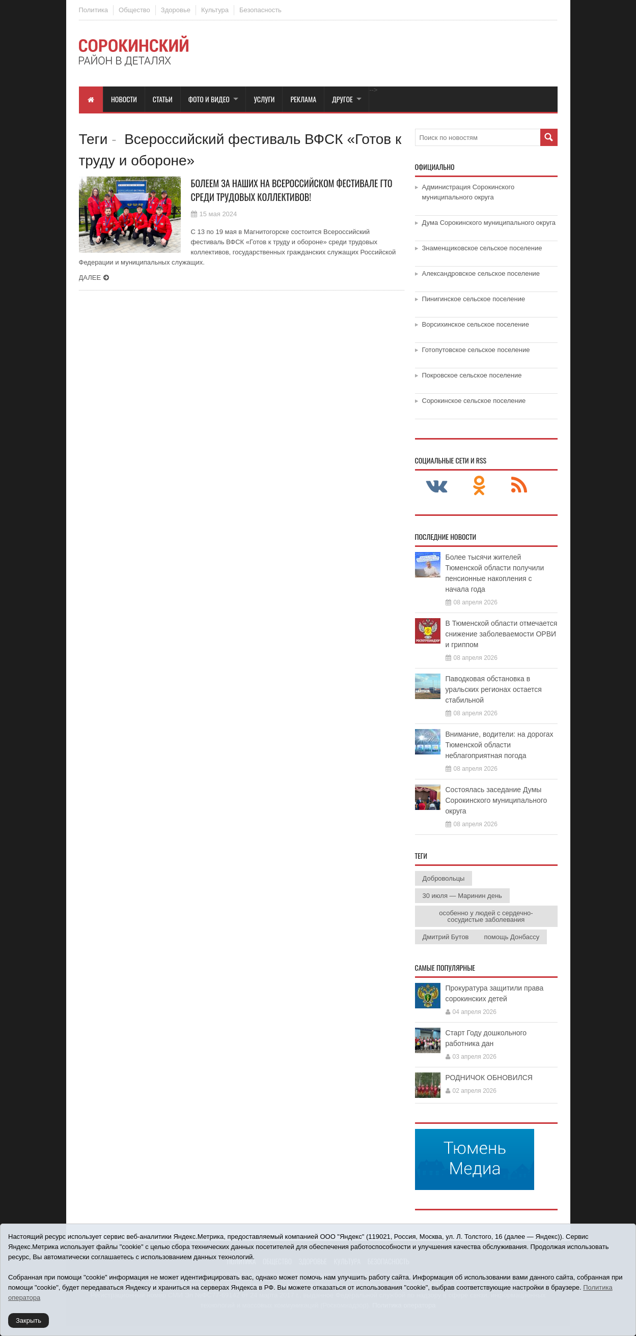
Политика (93, 10)
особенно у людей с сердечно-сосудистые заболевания (486, 916)
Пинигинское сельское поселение (474, 299)
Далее (90, 277)
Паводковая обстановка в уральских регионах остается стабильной (494, 689)
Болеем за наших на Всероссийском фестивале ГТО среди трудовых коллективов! (292, 190)
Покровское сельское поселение (472, 375)
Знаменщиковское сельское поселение (482, 248)
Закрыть (28, 1320)
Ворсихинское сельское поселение (475, 324)
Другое (342, 99)
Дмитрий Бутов (446, 937)
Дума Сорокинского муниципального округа (489, 222)
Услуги (264, 99)
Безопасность (260, 10)
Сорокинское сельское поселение (474, 400)
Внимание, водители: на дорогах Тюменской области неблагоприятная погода (500, 745)
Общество (134, 10)
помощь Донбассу (512, 937)
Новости (124, 99)
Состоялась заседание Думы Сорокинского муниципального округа (496, 800)
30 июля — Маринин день (462, 895)
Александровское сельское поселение (481, 273)
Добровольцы (444, 878)
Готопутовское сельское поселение (476, 350)
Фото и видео (209, 99)
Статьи (163, 99)
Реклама (303, 99)
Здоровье (175, 10)
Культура (215, 10)
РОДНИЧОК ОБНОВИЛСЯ (489, 1077)
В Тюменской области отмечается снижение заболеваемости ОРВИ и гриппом (502, 634)
